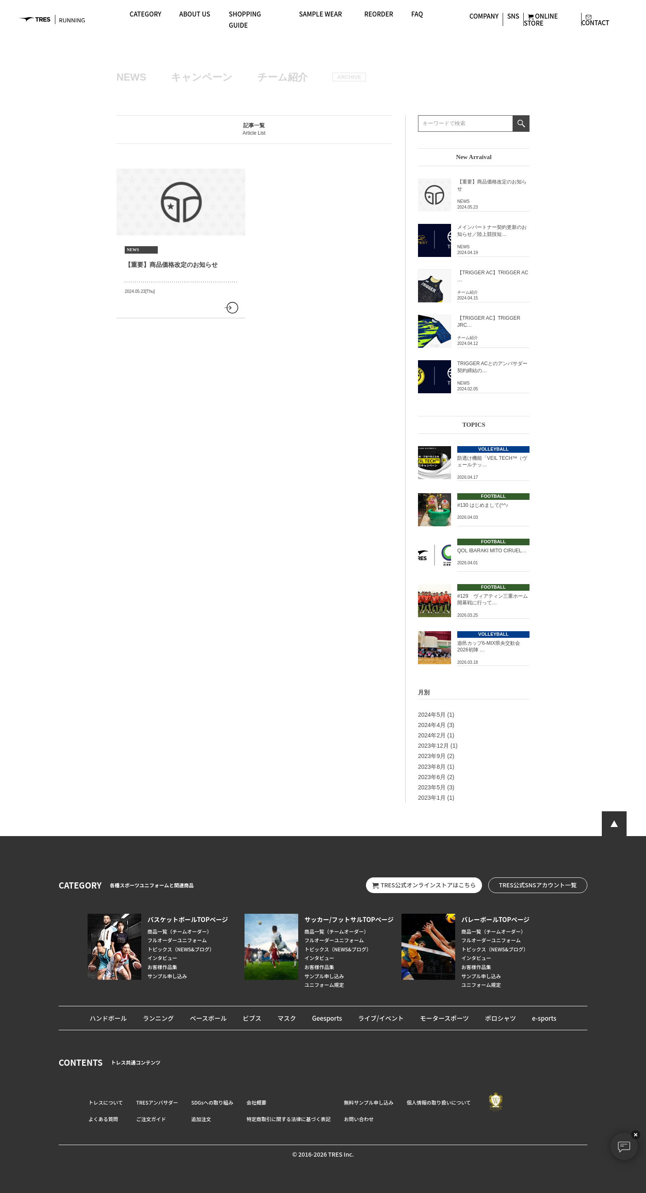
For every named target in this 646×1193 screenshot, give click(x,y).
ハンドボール (108, 1018)
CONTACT (596, 19)
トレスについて (105, 1102)
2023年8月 (432, 766)
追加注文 (201, 1118)
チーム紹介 (282, 77)
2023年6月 (432, 777)
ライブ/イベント (381, 1018)
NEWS (131, 77)
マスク (287, 1018)
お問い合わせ (359, 1118)
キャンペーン (202, 77)
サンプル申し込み (167, 975)
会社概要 (256, 1102)
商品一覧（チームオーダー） (179, 931)
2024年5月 (432, 714)
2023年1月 (432, 797)
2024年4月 (432, 725)
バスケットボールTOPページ (187, 919)
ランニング (158, 1018)
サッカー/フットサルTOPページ (349, 919)
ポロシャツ (500, 1018)
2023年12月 (433, 745)
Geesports (327, 1018)
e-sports (544, 1018)
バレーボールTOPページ (495, 919)
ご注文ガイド (151, 1118)
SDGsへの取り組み (212, 1102)
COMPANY (484, 16)
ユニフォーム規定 (324, 984)
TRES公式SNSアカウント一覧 (538, 885)
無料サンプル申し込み (369, 1102)
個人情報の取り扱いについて (438, 1102)
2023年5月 (432, 787)
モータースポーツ (444, 1018)
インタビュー (162, 957)
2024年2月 (432, 735)
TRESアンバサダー (157, 1102)
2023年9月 (432, 756)
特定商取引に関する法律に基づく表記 (289, 1118)
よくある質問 (103, 1118)
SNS (513, 16)
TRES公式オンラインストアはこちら (424, 885)
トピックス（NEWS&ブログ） (180, 949)
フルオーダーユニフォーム (177, 939)
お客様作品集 (162, 966)
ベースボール (208, 1018)
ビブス (252, 1018)
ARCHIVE (349, 77)
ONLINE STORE (541, 19)
